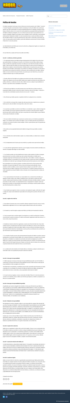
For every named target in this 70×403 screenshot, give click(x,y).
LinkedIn (8, 379)
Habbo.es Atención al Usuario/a (9, 15)
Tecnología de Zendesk (63, 401)
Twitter (6, 379)
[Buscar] (57, 16)
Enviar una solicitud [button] (18, 383)
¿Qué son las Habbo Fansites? (55, 25)
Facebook (4, 379)
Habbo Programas (29, 15)
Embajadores (51, 28)
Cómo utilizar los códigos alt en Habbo (57, 30)
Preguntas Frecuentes (20, 15)
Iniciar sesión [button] (63, 5)
